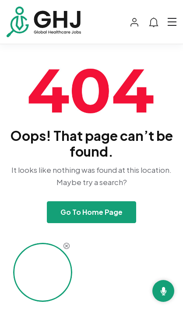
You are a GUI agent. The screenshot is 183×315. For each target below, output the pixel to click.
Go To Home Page (91, 212)
